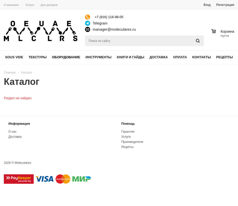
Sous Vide (14, 57)
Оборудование (66, 57)
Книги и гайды (130, 57)
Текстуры (38, 57)
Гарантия (127, 131)
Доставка (159, 57)
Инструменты (99, 57)
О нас (12, 131)
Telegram (100, 23)
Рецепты (224, 57)
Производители (132, 142)
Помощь (128, 123)
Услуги (126, 137)
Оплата (180, 57)
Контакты (201, 57)
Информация (19, 123)
